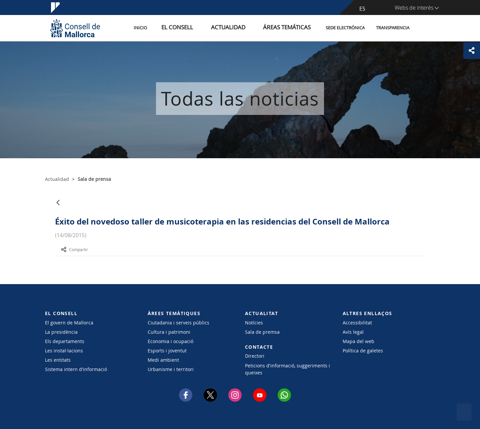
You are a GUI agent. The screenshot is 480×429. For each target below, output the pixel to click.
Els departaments (64, 341)
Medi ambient (163, 360)
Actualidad (243, 28)
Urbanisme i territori (171, 369)
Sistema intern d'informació (76, 369)
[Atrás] (58, 203)
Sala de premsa (262, 332)
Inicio (170, 28)
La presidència (61, 332)
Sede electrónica (345, 28)
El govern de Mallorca (69, 322)
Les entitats (58, 360)
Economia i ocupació (170, 341)
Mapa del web (358, 341)
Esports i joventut (167, 350)
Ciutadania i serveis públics (178, 322)
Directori (254, 356)
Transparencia (392, 28)
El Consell (201, 28)
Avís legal (353, 332)
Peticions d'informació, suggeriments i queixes (287, 369)
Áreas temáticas (291, 28)
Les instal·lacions (64, 350)
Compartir (74, 249)
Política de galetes (363, 350)
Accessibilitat (357, 322)
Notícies (254, 322)
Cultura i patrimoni (169, 332)
